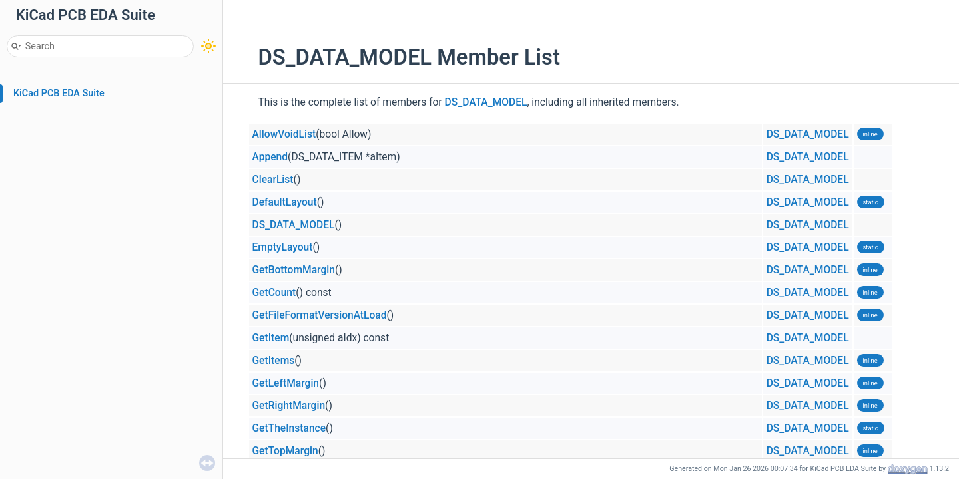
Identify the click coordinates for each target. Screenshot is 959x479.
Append (270, 157)
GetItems (273, 361)
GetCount (274, 293)
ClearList (273, 180)
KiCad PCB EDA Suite (59, 93)
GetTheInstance (289, 428)
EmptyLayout (282, 247)
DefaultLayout (284, 202)
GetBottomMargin (293, 270)
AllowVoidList (284, 134)
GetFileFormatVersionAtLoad (319, 315)
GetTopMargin (285, 451)
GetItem (271, 338)
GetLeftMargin (286, 383)
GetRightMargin (289, 406)
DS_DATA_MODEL (486, 102)
